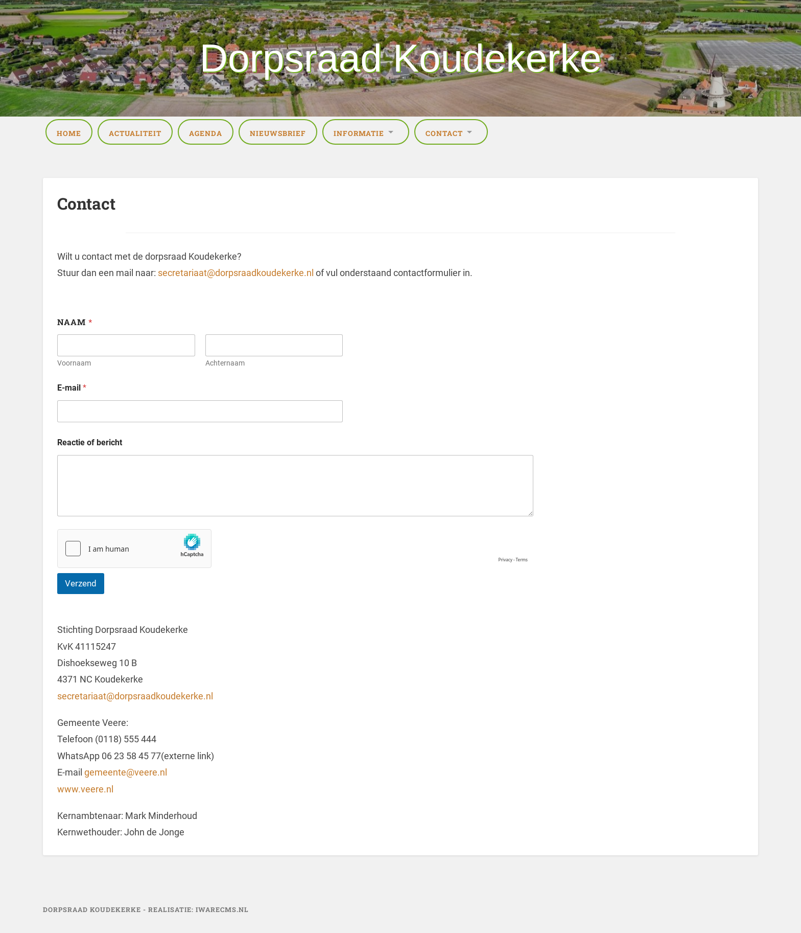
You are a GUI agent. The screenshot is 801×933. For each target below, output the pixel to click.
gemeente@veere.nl (125, 772)
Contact (444, 133)
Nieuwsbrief (278, 133)
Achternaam (225, 363)
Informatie (359, 133)
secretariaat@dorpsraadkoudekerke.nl (236, 272)
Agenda (205, 133)
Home (69, 133)
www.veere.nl (85, 789)
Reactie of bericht (89, 442)
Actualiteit (135, 133)
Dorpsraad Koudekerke (401, 58)
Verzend (81, 583)
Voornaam (74, 363)
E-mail (71, 388)
